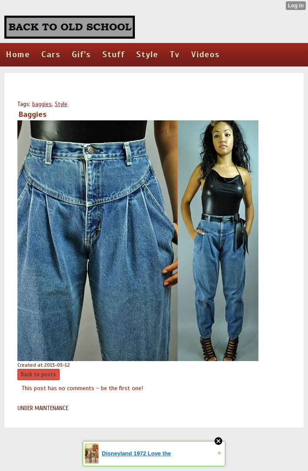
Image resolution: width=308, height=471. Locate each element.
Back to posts (38, 374)
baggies (42, 104)
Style (61, 104)
